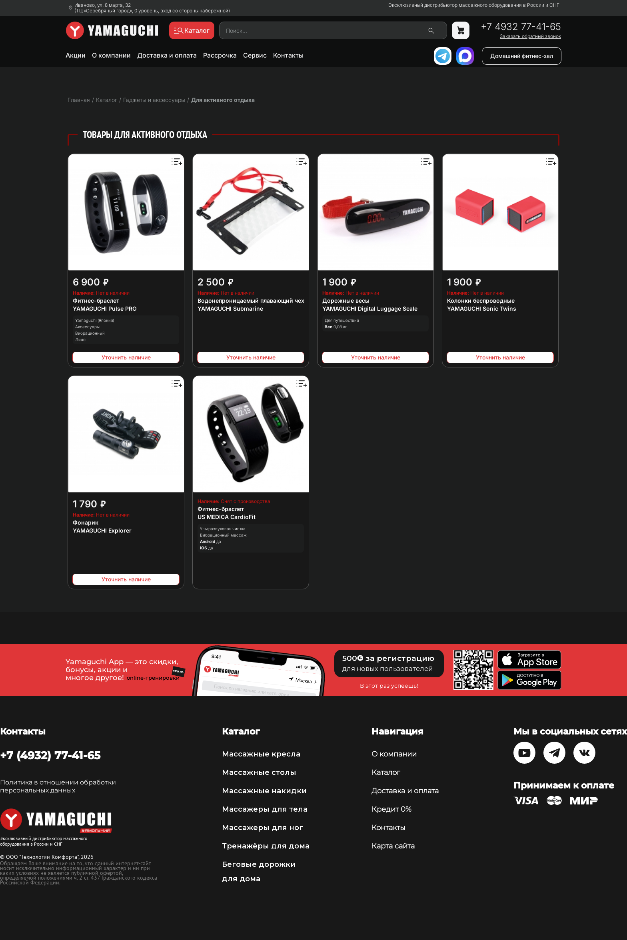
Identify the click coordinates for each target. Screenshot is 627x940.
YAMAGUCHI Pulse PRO (105, 308)
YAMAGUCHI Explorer (102, 530)
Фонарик (85, 522)
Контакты (288, 55)
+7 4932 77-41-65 (521, 27)
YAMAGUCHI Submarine (230, 308)
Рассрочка (220, 55)
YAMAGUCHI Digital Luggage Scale (369, 308)
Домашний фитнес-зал (521, 55)
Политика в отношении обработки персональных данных (58, 786)
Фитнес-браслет (96, 300)
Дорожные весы (345, 300)
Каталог (385, 772)
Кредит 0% (391, 809)
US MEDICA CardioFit (227, 516)
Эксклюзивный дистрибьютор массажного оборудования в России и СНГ (473, 5)
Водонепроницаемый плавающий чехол (254, 300)
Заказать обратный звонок (530, 36)
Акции (76, 55)
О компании (111, 55)
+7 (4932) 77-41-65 (50, 755)
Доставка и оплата (167, 55)
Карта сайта (393, 846)
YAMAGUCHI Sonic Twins (481, 308)
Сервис (255, 55)
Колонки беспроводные (481, 300)
